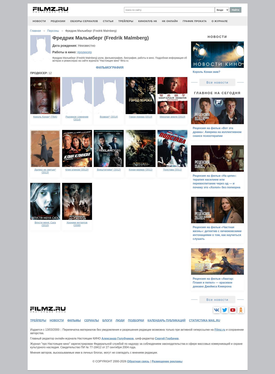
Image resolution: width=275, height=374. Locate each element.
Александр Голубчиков (118, 338)
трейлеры (125, 21)
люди (120, 320)
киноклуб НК (147, 21)
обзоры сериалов (84, 21)
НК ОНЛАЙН (170, 21)
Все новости (217, 82)
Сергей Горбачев (167, 338)
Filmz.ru (219, 329)
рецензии (58, 21)
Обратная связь (138, 361)
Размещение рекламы (167, 361)
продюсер (84, 52)
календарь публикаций (167, 320)
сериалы (91, 320)
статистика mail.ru (204, 320)
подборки (136, 320)
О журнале (220, 21)
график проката (195, 21)
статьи (108, 21)
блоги (107, 320)
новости (39, 21)
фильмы (74, 320)
